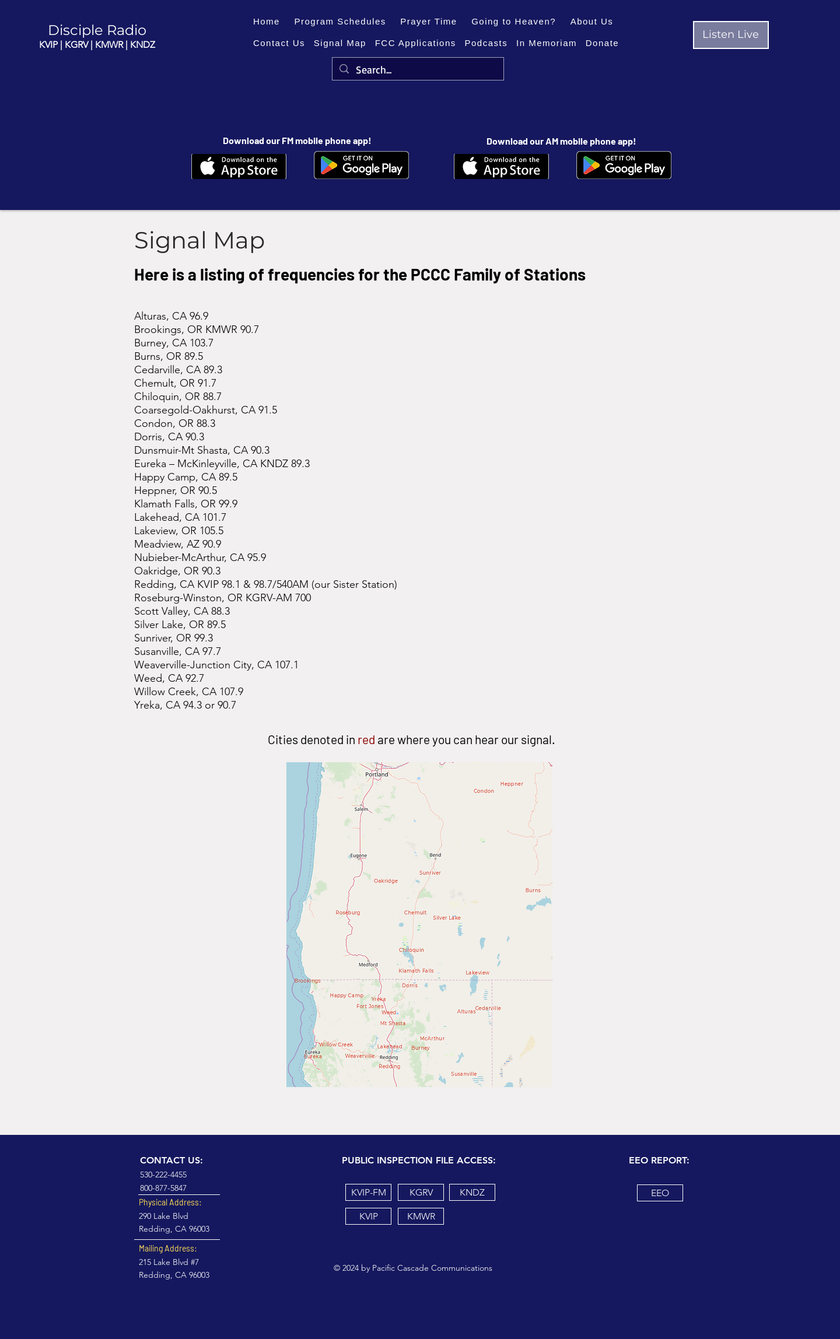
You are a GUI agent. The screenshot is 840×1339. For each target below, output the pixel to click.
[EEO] (660, 1192)
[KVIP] (368, 1216)
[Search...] (417, 70)
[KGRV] (421, 1192)
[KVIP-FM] (368, 1192)
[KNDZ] (472, 1192)
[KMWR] (421, 1216)
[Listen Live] (731, 35)
